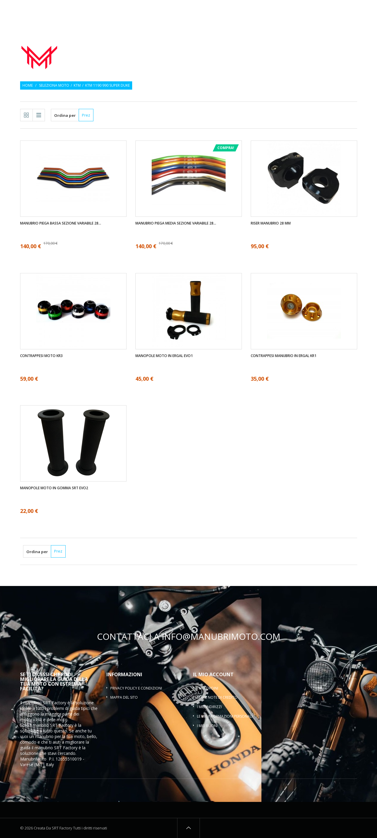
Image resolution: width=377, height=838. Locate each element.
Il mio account (213, 674)
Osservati (332, 8)
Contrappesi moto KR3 (41, 355)
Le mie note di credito (217, 697)
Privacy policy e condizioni (136, 688)
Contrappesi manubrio (277, 45)
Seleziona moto (54, 85)
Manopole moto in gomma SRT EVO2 (54, 488)
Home (27, 85)
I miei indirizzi (209, 706)
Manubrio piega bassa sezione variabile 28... (60, 223)
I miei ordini (207, 688)
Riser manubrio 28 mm (271, 223)
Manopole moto (220, 45)
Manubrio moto (170, 45)
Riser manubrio (333, 45)
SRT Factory (65, 747)
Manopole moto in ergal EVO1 (164, 355)
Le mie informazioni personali (225, 716)
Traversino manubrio (332, 52)
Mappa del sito (124, 697)
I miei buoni (207, 725)
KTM (77, 85)
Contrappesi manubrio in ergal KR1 (283, 355)
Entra (353, 8)
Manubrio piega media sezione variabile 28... (175, 223)
